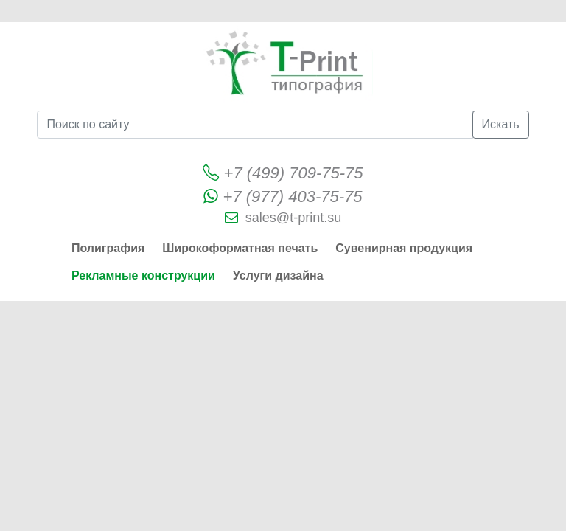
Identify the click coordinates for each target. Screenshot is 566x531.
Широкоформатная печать (240, 248)
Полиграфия (107, 248)
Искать (501, 124)
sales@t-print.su (293, 217)
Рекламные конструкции (143, 275)
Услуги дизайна (278, 275)
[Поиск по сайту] (254, 125)
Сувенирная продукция (403, 248)
